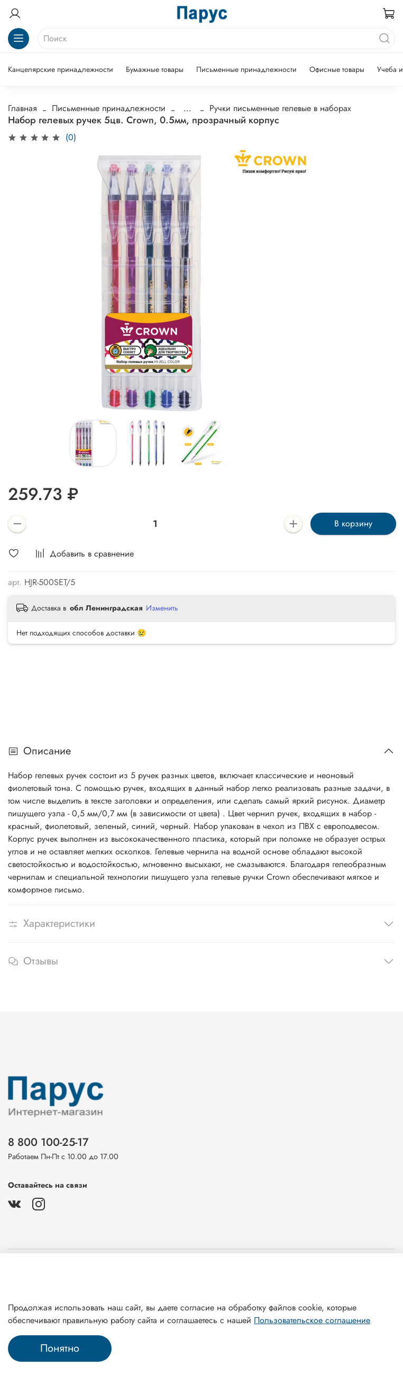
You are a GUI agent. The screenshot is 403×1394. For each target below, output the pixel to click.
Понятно (59, 1348)
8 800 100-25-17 (48, 1142)
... (187, 108)
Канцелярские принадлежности (60, 69)
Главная (22, 108)
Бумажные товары (155, 69)
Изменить (162, 608)
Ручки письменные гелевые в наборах (280, 108)
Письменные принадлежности (246, 69)
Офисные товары (336, 69)
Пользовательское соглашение (312, 1320)
